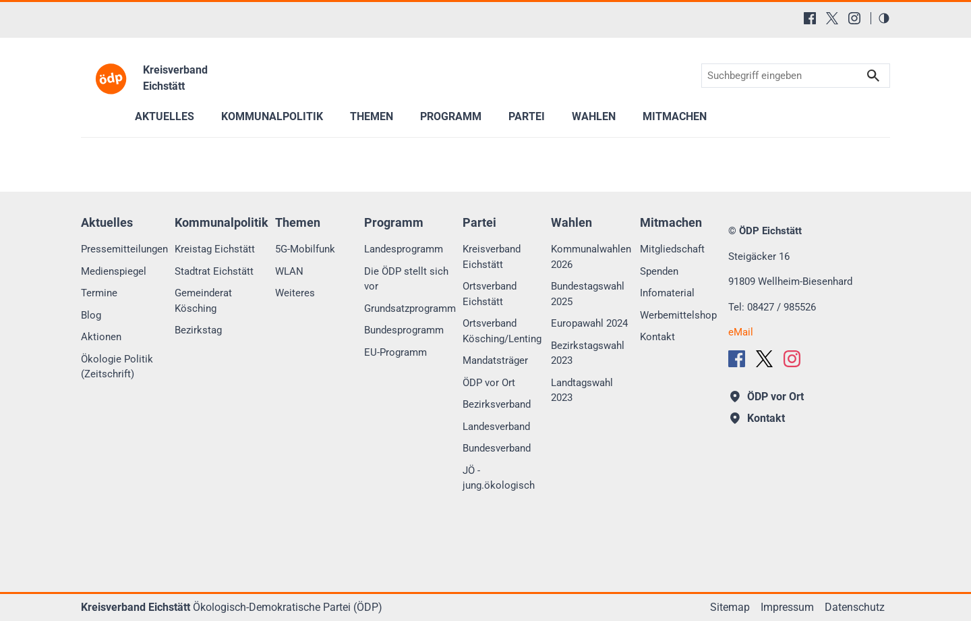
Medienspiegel (113, 271)
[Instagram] (854, 18)
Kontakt (657, 337)
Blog (91, 315)
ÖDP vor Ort (489, 383)
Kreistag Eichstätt (215, 249)
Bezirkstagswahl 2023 (587, 353)
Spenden (659, 271)
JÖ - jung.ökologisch (499, 478)
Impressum (787, 607)
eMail (740, 332)
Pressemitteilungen (124, 249)
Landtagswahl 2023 (582, 390)
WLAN (289, 271)
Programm (450, 116)
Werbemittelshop (678, 315)
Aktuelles (164, 116)
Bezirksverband (497, 404)
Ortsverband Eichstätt (490, 294)
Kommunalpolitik (272, 116)
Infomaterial (667, 293)
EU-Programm (395, 352)
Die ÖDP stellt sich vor (406, 279)
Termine (99, 293)
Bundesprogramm (404, 330)
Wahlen (594, 116)
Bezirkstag (198, 330)
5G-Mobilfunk (305, 249)
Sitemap (730, 607)
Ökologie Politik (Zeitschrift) (117, 367)
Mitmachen (675, 116)
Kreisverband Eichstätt (492, 257)
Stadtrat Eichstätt (214, 271)
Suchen (873, 75)
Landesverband (496, 427)
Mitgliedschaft (672, 249)
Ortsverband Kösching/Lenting (502, 331)
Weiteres (295, 293)
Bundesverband (497, 448)
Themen (371, 116)
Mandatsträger (495, 360)
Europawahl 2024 (589, 323)
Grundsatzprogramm (410, 308)
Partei (526, 116)
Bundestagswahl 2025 (587, 294)
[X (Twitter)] (832, 18)
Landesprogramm (403, 249)
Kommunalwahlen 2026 (591, 257)
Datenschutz (855, 607)
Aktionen (101, 337)
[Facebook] (810, 18)
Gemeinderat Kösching (203, 301)
